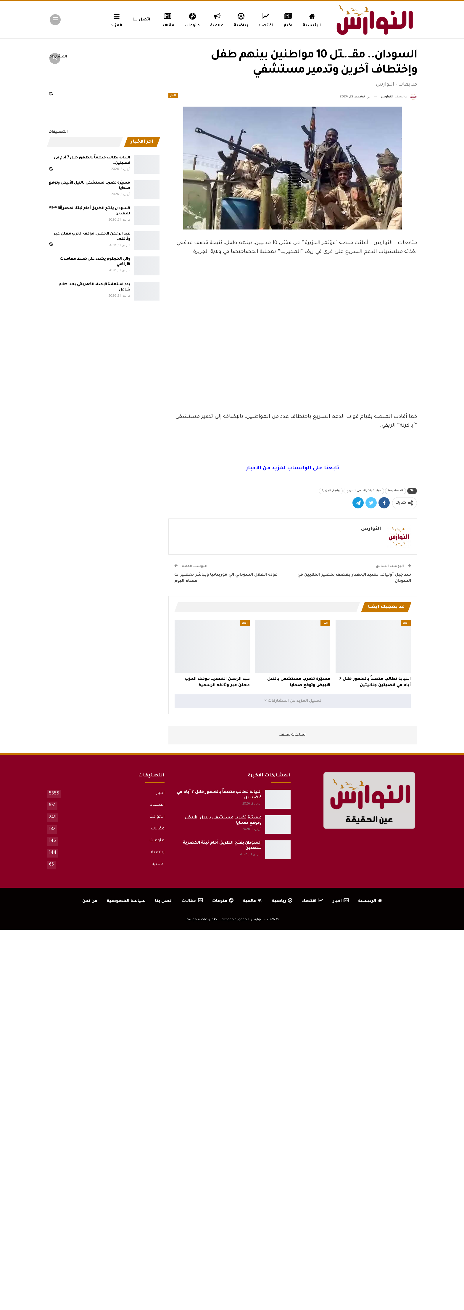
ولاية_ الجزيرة (331, 490)
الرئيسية (312, 19)
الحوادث (157, 817)
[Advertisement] (293, 368)
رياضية (241, 19)
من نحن (89, 901)
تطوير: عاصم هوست (202, 920)
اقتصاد (265, 19)
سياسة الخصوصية (126, 901)
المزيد (116, 19)
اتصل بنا (141, 19)
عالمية (216, 19)
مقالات (167, 19)
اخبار (288, 19)
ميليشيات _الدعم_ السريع (364, 490)
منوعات (192, 19)
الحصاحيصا (395, 490)
